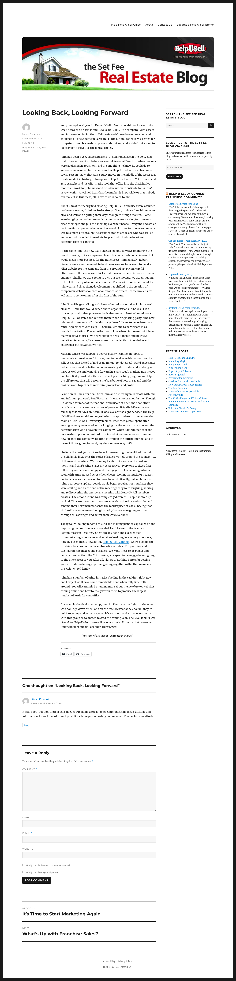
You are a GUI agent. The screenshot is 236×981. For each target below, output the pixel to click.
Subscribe (174, 176)
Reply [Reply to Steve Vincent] (27, 725)
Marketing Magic (177, 361)
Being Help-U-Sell (178, 364)
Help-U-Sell (28, 143)
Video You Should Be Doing (182, 408)
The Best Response (178, 388)
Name (27, 817)
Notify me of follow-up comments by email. (48, 865)
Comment (29, 769)
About (149, 24)
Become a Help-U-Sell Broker (195, 24)
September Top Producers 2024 (184, 308)
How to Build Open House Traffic (185, 384)
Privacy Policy (125, 961)
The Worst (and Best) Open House (186, 411)
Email (27, 833)
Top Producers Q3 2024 (180, 274)
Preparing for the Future (181, 378)
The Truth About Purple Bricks (184, 391)
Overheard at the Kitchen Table (184, 381)
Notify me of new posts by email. (43, 872)
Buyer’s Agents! (177, 374)
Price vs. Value (176, 395)
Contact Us (165, 24)
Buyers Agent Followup (180, 371)
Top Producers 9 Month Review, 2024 (188, 241)
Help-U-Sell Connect (116, 541)
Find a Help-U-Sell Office (125, 24)
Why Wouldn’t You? (178, 368)
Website (27, 848)
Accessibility (108, 961)
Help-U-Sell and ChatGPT (182, 358)
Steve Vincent (40, 699)
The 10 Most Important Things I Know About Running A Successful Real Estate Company (189, 401)
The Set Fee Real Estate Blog (117, 967)
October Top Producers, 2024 (183, 204)
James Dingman (31, 134)
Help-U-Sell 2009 (31, 147)
